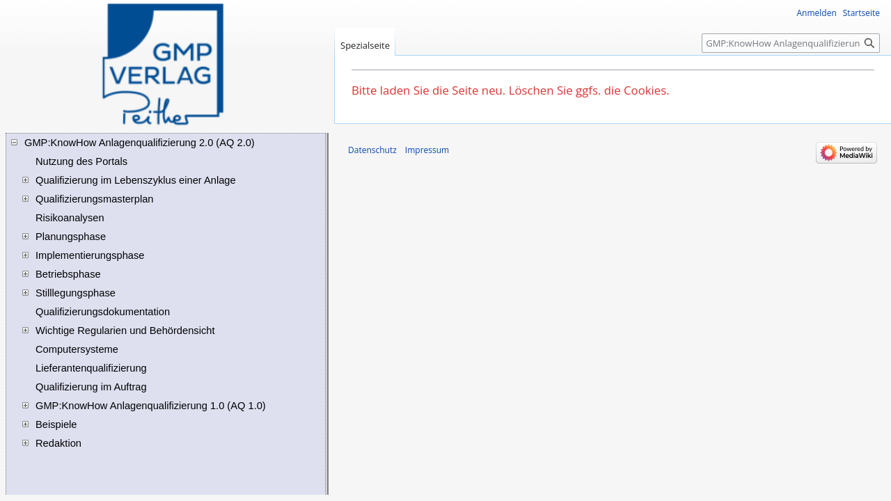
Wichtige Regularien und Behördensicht (125, 330)
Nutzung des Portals (81, 161)
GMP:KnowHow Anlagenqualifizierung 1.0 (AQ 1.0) (151, 405)
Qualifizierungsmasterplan (94, 199)
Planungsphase (71, 236)
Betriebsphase (68, 274)
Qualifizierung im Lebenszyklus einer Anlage (136, 180)
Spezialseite (365, 45)
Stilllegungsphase (76, 293)
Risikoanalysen (70, 217)
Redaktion (58, 443)
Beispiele (56, 424)
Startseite (861, 13)
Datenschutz (372, 150)
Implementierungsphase (90, 255)
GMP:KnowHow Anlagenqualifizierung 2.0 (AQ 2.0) (139, 142)
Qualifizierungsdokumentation (103, 311)
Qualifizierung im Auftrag (91, 386)
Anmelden (817, 13)
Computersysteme (77, 349)
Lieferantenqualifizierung (91, 368)
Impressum (427, 150)
